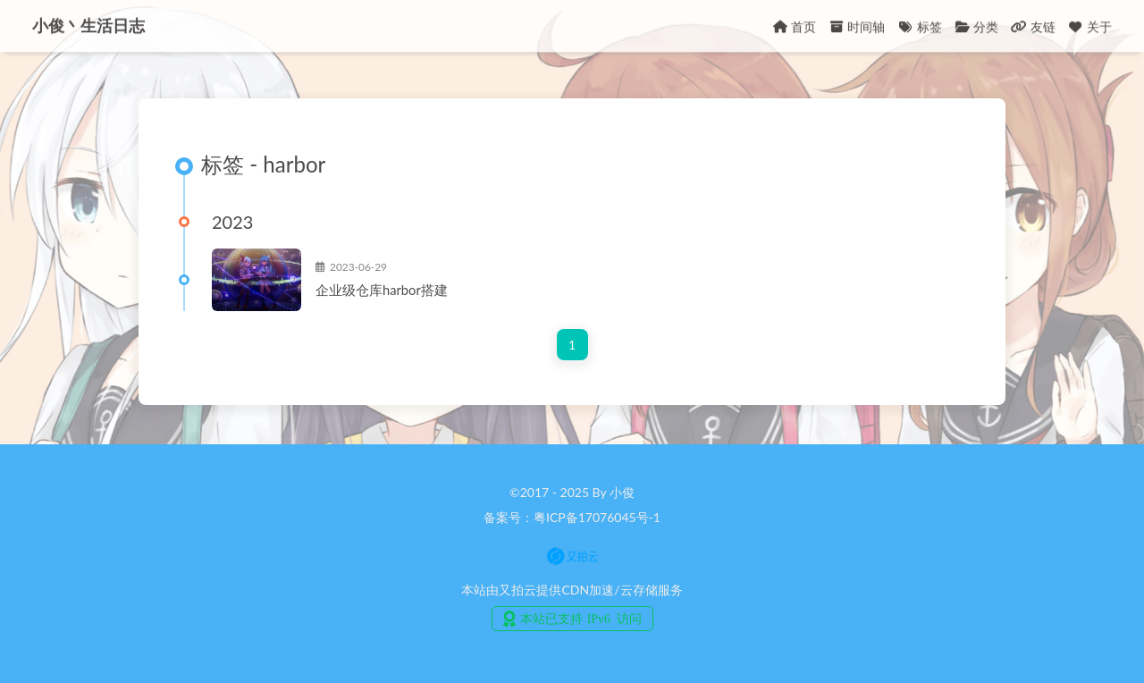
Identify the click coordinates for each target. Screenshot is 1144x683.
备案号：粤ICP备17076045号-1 (572, 517)
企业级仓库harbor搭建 (381, 290)
